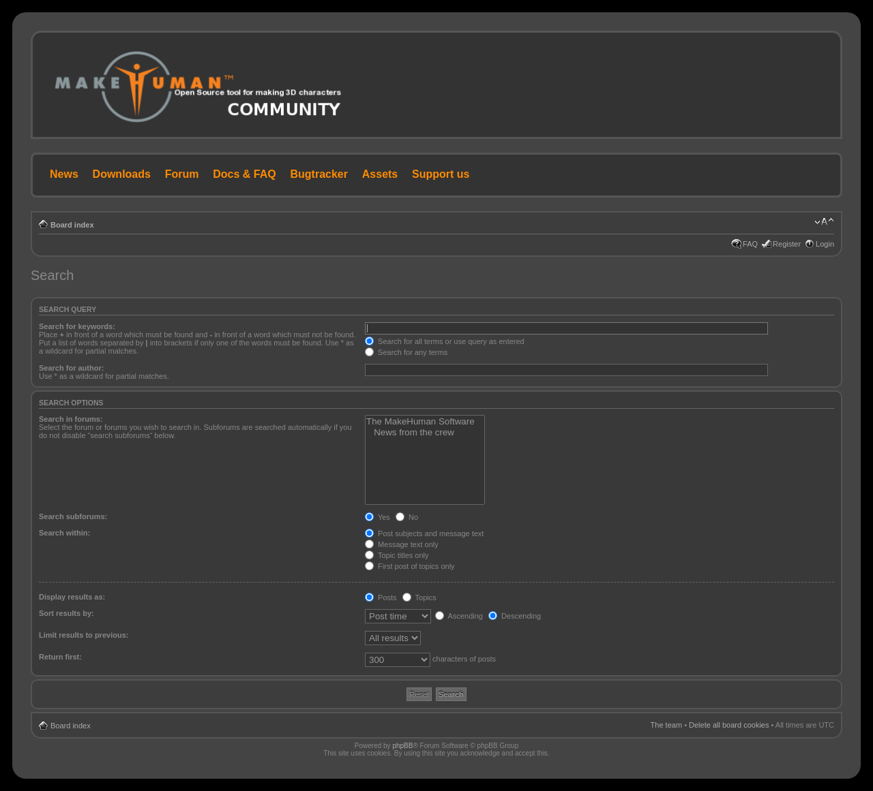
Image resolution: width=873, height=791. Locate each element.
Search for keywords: (77, 326)
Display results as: (72, 597)
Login (825, 244)
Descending (514, 616)
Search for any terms (406, 352)
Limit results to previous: (83, 635)
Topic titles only (396, 555)
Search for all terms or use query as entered (444, 341)
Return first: (60, 657)
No (407, 517)
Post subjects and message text (424, 533)
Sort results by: (66, 613)
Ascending (459, 616)
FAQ (750, 244)
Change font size (824, 222)
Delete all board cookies (729, 725)
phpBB (402, 745)
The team (666, 725)
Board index (72, 225)
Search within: (64, 533)
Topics (419, 597)
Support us (440, 174)
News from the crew (425, 432)
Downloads (122, 174)
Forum (182, 174)
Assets (380, 174)
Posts (381, 597)
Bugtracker (319, 174)
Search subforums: (73, 516)
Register (787, 244)
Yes (377, 517)
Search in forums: (71, 419)
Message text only (402, 544)
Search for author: (71, 368)
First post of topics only (410, 566)
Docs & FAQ (244, 174)
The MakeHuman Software (425, 421)
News (64, 174)
